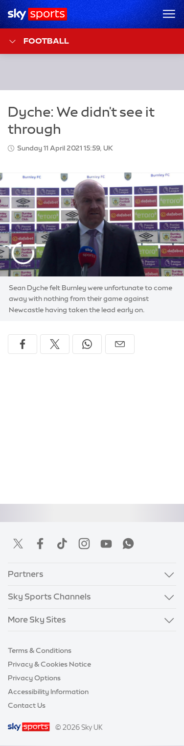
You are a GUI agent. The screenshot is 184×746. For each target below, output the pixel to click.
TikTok (62, 544)
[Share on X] (54, 344)
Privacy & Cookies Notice (49, 664)
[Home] (37, 14)
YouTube (106, 544)
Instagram (84, 544)
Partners (26, 574)
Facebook (40, 544)
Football (38, 41)
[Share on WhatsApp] (87, 344)
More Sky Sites (37, 619)
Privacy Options (34, 677)
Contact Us (27, 705)
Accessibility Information (48, 691)
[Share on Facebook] (22, 344)
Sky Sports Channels (49, 596)
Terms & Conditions (39, 650)
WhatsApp (128, 544)
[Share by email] (120, 344)
